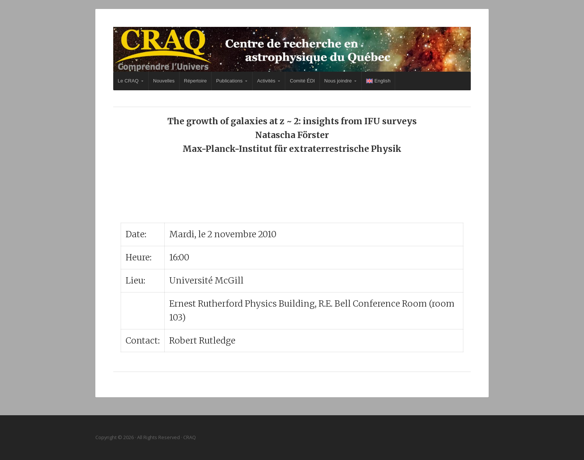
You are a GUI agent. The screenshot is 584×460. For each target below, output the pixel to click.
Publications (229, 81)
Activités (266, 81)
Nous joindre (338, 81)
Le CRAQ (128, 81)
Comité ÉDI (302, 81)
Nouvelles (164, 81)
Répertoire (195, 81)
